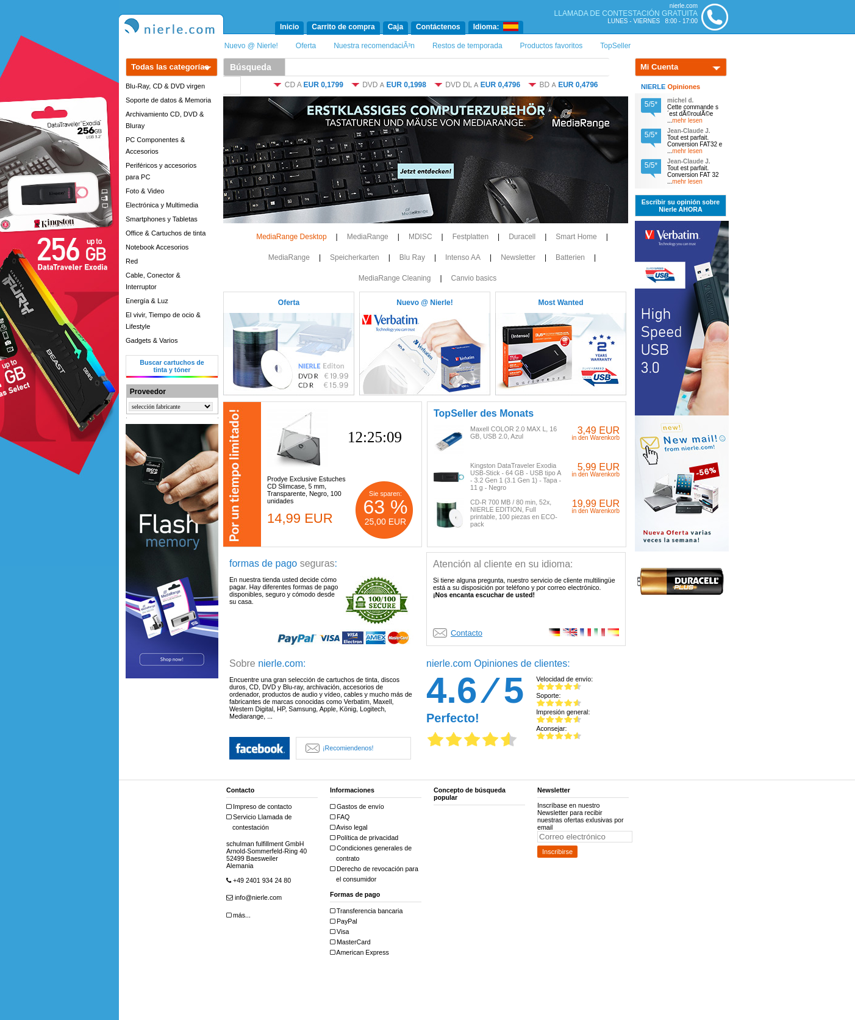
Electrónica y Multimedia (162, 205)
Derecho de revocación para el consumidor (375, 874)
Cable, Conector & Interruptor (153, 280)
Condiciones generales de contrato (372, 853)
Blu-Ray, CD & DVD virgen (165, 86)
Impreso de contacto (260, 807)
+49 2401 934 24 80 (260, 881)
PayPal (345, 921)
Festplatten (470, 236)
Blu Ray (412, 257)
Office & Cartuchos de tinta (166, 233)
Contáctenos (438, 27)
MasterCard (352, 942)
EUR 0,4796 (500, 85)
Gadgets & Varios (151, 340)
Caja (395, 27)
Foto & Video (145, 191)
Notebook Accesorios (157, 247)
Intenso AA (463, 257)
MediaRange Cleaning (395, 278)
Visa (341, 932)
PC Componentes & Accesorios (155, 145)
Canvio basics (474, 278)
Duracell (522, 236)
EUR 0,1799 (323, 85)
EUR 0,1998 (406, 85)
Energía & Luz (147, 300)
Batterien (570, 257)
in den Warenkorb (595, 437)
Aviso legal (350, 827)
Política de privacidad (365, 838)
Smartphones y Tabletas (162, 219)
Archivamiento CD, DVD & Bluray (165, 119)
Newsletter (518, 257)
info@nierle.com (255, 898)
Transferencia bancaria (367, 911)
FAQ (341, 817)
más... (240, 915)
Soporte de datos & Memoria (168, 100)
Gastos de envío (358, 807)
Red (132, 261)
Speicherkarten (354, 257)
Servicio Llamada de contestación (260, 822)
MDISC (420, 236)
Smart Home (576, 236)
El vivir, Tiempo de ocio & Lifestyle (163, 320)
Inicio (289, 27)
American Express (361, 953)
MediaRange (367, 236)
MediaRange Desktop (291, 236)
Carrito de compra (343, 27)
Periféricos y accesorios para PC (161, 171)
